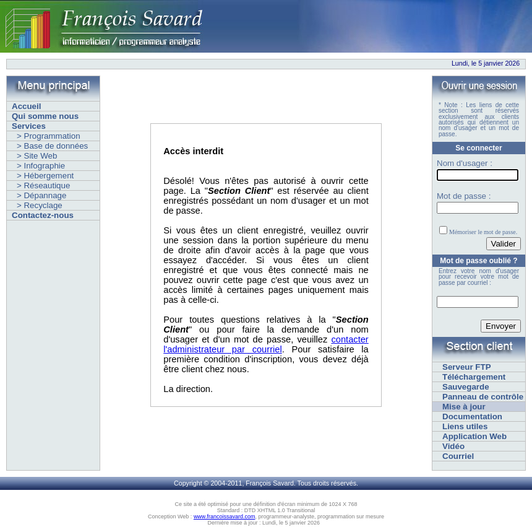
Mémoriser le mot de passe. (483, 232)
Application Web (474, 436)
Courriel (458, 456)
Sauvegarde (465, 386)
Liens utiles (464, 426)
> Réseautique (43, 185)
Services (29, 126)
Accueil (26, 106)
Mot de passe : (464, 196)
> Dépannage (41, 195)
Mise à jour (464, 406)
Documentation (472, 416)
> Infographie (41, 165)
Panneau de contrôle (482, 396)
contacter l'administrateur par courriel (266, 344)
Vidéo (453, 446)
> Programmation (48, 136)
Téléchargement (473, 377)
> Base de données (52, 145)
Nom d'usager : (464, 163)
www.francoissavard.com (224, 516)
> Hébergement (45, 175)
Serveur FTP (466, 367)
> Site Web (37, 155)
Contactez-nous (43, 215)
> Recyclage (39, 205)
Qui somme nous (45, 116)
